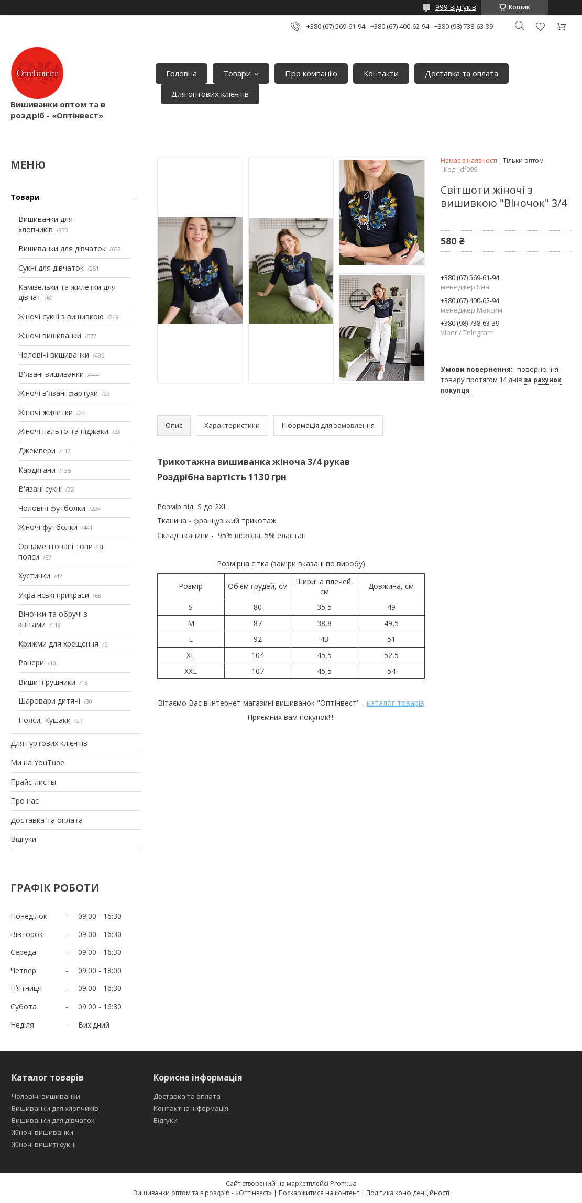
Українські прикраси (53, 595)
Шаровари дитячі (49, 701)
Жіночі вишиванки (49, 335)
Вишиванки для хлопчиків (45, 224)
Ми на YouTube (37, 762)
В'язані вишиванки (51, 374)
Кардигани (37, 470)
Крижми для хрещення (58, 644)
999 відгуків (455, 7)
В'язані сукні (40, 489)
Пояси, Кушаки (44, 720)
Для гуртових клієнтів (48, 743)
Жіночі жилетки (45, 412)
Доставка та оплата (461, 73)
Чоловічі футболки (51, 508)
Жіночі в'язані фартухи (58, 393)
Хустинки (34, 576)
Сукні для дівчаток (51, 268)
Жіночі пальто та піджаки (63, 431)
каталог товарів (395, 703)
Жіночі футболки (48, 527)
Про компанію (311, 73)
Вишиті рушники (46, 682)
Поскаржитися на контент (319, 1192)
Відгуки (23, 839)
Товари (237, 73)
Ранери (31, 662)
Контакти (381, 73)
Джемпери (37, 450)
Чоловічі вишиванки (53, 355)
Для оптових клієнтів (210, 93)
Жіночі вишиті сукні (44, 1144)
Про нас (24, 801)
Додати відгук (540, 26)
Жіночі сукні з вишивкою (61, 316)
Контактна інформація (190, 1108)
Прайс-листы (33, 782)
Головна (181, 73)
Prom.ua (343, 1183)
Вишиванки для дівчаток (62, 248)
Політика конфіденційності (407, 1192)
